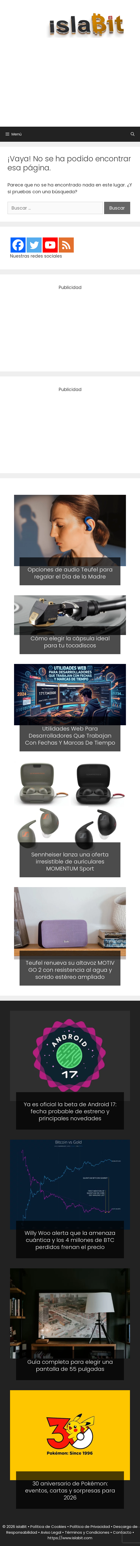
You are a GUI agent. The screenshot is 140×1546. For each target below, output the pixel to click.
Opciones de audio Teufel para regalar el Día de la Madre (70, 573)
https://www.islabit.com (70, 1537)
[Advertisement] (75, 79)
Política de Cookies (48, 1526)
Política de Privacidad (90, 1526)
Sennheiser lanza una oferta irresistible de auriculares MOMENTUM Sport (70, 861)
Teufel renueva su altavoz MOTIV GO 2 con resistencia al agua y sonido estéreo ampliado (70, 970)
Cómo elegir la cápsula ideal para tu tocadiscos (70, 641)
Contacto (122, 1532)
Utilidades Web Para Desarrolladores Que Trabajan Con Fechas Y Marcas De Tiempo (70, 736)
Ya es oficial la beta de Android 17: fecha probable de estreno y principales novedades (70, 1111)
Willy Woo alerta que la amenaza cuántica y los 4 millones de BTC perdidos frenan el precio (70, 1240)
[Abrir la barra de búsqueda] (132, 134)
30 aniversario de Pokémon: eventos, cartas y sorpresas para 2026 (70, 1491)
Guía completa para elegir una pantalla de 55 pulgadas (70, 1365)
